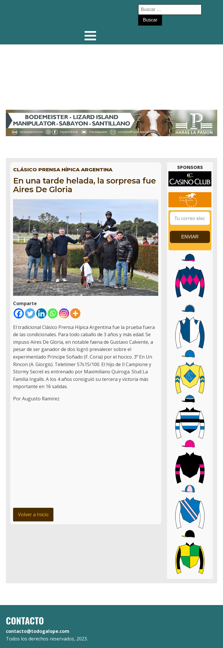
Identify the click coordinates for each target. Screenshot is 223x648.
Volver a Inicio (33, 514)
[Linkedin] (41, 313)
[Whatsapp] (53, 313)
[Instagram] (64, 313)
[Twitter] (30, 313)
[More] (75, 313)
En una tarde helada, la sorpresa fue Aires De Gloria (84, 185)
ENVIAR (190, 236)
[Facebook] (19, 313)
